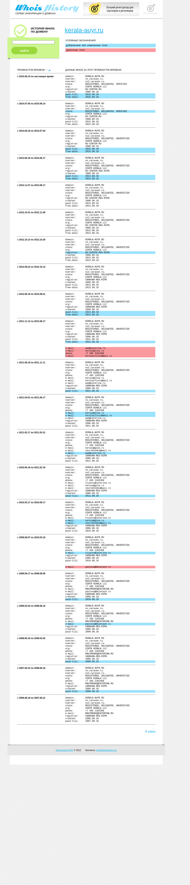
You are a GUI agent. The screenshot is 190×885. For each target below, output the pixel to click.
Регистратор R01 (64, 870)
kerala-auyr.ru (84, 29)
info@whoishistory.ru (106, 870)
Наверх (150, 852)
